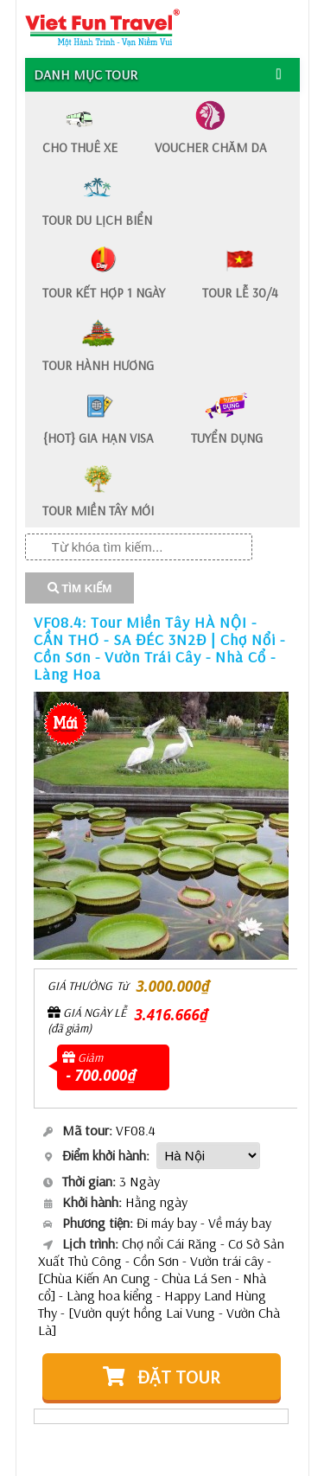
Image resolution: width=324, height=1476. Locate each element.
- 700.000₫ (102, 1075)
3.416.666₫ (171, 1015)
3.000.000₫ (173, 986)
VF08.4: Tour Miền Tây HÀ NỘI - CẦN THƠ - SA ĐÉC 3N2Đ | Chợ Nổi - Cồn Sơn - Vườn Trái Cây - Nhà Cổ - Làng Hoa (159, 648)
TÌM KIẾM (80, 588)
